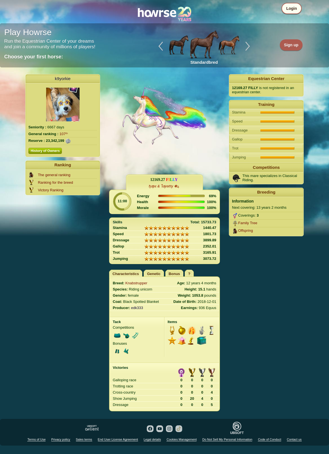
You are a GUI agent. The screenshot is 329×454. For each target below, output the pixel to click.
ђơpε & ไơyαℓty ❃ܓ (164, 186)
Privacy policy (60, 439)
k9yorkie (63, 78)
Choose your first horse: (33, 57)
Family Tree (247, 223)
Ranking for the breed (55, 182)
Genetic (154, 274)
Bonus (174, 274)
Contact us (294, 439)
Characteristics (125, 274)
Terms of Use (36, 439)
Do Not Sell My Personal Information (227, 439)
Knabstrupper (136, 283)
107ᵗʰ (64, 134)
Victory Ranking (51, 190)
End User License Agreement (118, 439)
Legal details (152, 439)
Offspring (245, 230)
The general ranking (54, 175)
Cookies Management (181, 439)
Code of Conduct (269, 439)
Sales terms (84, 439)
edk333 (137, 308)
